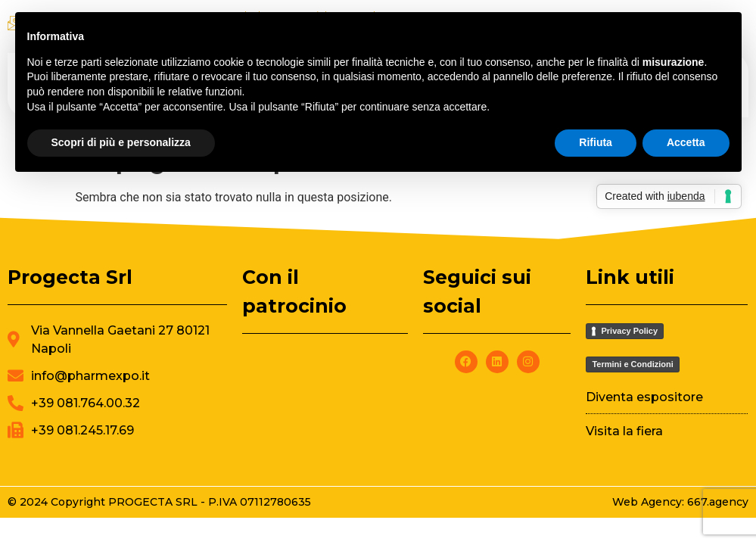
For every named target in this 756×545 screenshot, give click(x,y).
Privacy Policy (629, 330)
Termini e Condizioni (632, 364)
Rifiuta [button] (595, 142)
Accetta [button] (686, 142)
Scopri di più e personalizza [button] (121, 142)
